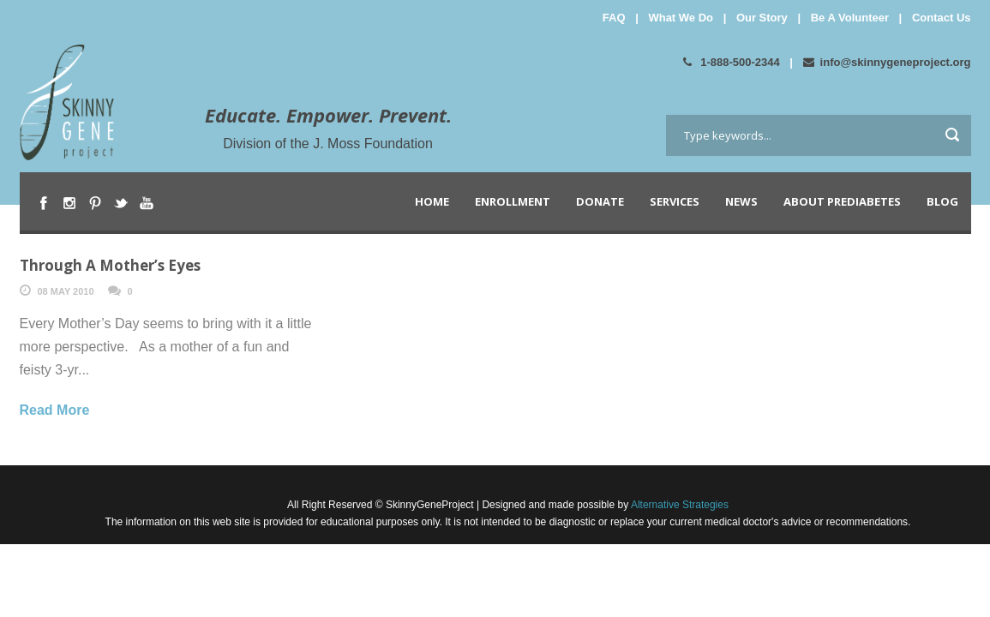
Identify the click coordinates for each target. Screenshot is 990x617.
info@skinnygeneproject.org (887, 62)
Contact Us (941, 17)
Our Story (762, 17)
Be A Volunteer (850, 17)
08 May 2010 (66, 291)
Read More (55, 410)
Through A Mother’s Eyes (110, 265)
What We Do (680, 17)
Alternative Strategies (678, 505)
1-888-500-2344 (731, 62)
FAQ (614, 17)
